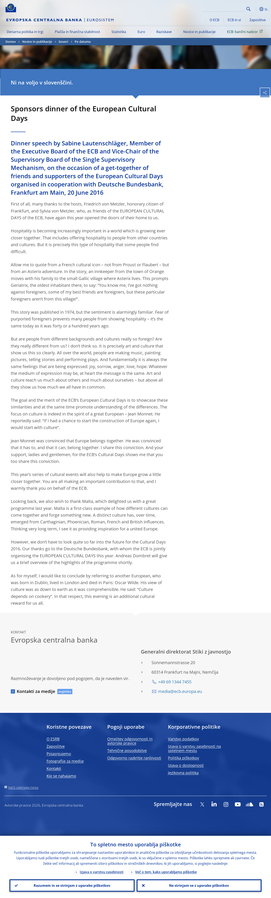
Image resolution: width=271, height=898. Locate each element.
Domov (11, 42)
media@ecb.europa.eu (180, 691)
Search (248, 9)
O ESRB (53, 738)
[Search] (224, 8)
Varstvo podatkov (183, 738)
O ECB (214, 20)
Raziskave (164, 31)
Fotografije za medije (65, 761)
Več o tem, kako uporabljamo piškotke (166, 872)
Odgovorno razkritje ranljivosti (134, 757)
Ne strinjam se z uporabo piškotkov (199, 885)
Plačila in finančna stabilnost (77, 31)
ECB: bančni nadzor (245, 31)
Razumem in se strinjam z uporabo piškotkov (72, 885)
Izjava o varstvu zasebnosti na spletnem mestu (194, 748)
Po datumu (83, 42)
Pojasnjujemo (59, 753)
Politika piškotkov (183, 757)
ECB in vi (234, 20)
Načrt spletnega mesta (23, 787)
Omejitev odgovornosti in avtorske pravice (130, 741)
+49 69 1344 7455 (174, 682)
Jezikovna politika (183, 772)
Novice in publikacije (199, 31)
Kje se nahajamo (61, 775)
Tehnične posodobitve (127, 750)
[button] (255, 9)
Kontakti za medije (36, 691)
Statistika (118, 31)
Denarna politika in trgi (25, 31)
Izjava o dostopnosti (186, 765)
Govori (63, 42)
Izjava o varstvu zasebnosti (101, 872)
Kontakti (54, 768)
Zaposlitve (257, 20)
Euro (141, 31)
